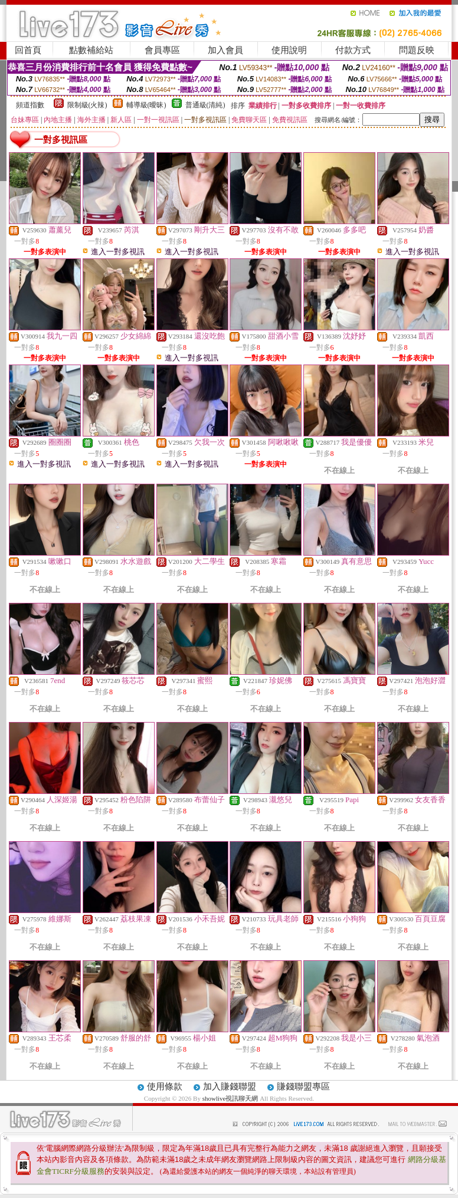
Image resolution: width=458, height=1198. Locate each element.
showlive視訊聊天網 (230, 1098)
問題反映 (416, 50)
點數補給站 (91, 50)
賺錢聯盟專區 (303, 1086)
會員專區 (162, 50)
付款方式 (353, 50)
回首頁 (28, 50)
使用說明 (289, 50)
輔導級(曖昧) (146, 105)
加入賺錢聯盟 (229, 1086)
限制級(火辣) (87, 105)
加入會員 (225, 50)
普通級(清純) (205, 105)
